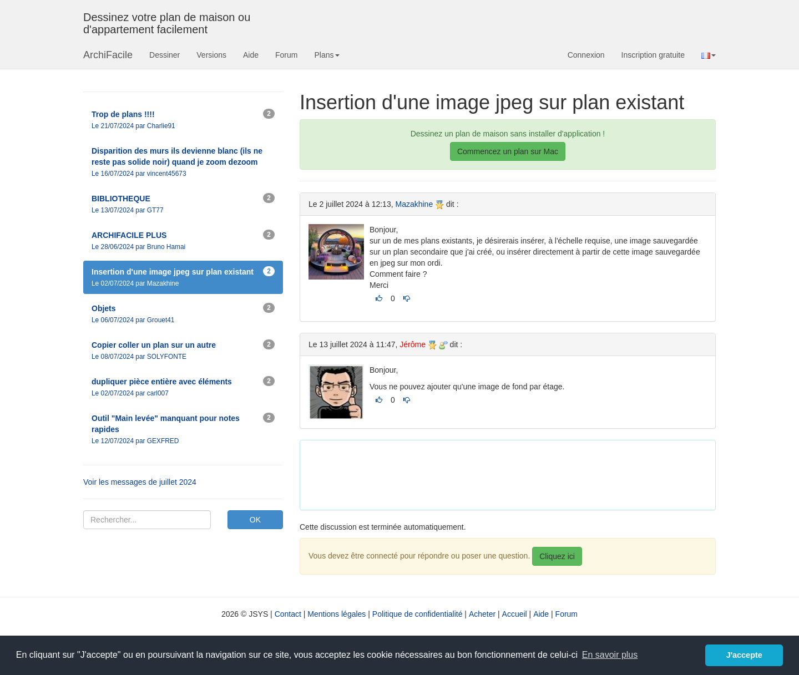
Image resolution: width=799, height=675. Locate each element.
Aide (251, 54)
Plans (326, 54)
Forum (286, 54)
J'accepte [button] (744, 655)
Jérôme (413, 344)
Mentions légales (336, 614)
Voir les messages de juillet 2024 (139, 482)
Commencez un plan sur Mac (507, 151)
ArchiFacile (108, 54)
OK (255, 519)
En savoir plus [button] (610, 654)
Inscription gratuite (653, 54)
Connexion (586, 54)
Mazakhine (414, 204)
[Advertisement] (510, 474)
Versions (211, 54)
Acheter (482, 614)
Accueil (514, 614)
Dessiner (164, 54)
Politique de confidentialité (417, 614)
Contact (288, 614)
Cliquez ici (557, 556)
